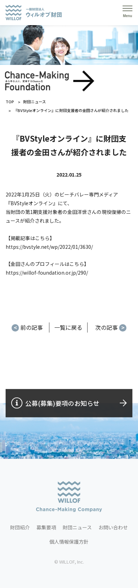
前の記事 (27, 327)
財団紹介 (20, 527)
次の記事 (110, 327)
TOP (10, 101)
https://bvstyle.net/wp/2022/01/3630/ (49, 246)
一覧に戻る (68, 327)
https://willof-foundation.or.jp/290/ (47, 272)
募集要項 (46, 527)
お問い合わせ (113, 527)
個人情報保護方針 (69, 541)
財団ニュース (34, 101)
